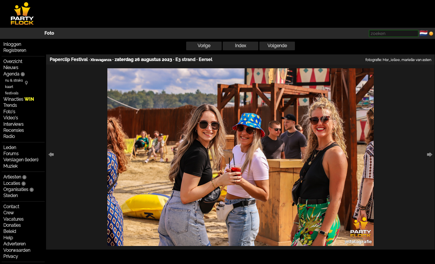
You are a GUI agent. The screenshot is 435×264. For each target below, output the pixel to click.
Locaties (11, 183)
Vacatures (13, 219)
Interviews (13, 124)
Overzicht (12, 61)
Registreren (14, 50)
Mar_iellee (391, 59)
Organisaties (15, 189)
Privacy (10, 256)
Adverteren (14, 244)
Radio (9, 136)
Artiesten (12, 177)
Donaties (12, 225)
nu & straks (14, 80)
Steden (10, 195)
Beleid (9, 231)
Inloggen (12, 44)
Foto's (9, 111)
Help (8, 237)
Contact (11, 206)
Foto (49, 33)
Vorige (204, 45)
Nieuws (10, 67)
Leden (9, 147)
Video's (10, 117)
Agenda (11, 74)
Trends (10, 105)
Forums (11, 153)
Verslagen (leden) (20, 159)
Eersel (205, 59)
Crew (8, 212)
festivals (11, 93)
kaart (9, 87)
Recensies (13, 130)
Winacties (18, 99)
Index (240, 45)
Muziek (10, 166)
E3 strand (185, 59)
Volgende (277, 45)
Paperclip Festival (69, 59)
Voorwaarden (16, 250)
